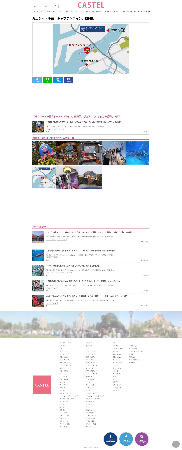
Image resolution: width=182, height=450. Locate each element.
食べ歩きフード (65, 427)
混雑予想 (115, 382)
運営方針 (132, 362)
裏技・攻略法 (64, 357)
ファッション (64, 385)
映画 (114, 376)
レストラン (63, 368)
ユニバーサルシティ (59, 129)
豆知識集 (62, 410)
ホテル (115, 379)
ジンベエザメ (50, 272)
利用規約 (132, 357)
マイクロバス (60, 272)
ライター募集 (133, 348)
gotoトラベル (64, 418)
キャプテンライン (51, 303)
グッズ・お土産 (118, 348)
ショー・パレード (65, 365)
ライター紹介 (133, 346)
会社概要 (132, 354)
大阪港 (55, 257)
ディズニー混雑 (65, 424)
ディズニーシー (65, 351)
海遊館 (48, 129)
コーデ (115, 360)
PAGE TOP (176, 444)
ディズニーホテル (65, 393)
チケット (62, 388)
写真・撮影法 (64, 371)
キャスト (62, 382)
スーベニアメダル (65, 415)
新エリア (62, 390)
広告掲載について (134, 360)
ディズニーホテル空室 (67, 399)
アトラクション (65, 354)
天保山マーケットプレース (54, 288)
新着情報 (62, 346)
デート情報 (63, 413)
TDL (61, 348)
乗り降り (69, 272)
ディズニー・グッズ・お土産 (69, 396)
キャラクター (64, 401)
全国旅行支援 (64, 421)
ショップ (62, 404)
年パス (115, 390)
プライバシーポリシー (136, 351)
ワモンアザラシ (51, 239)
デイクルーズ (61, 239)
